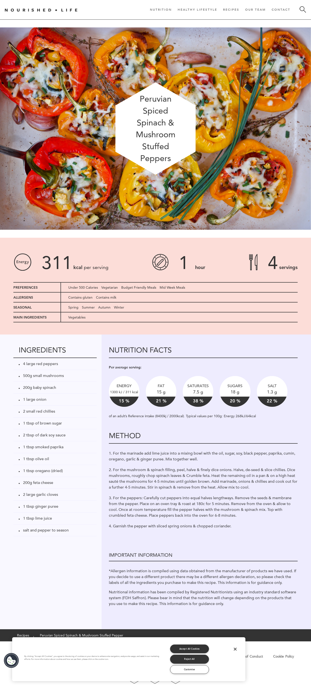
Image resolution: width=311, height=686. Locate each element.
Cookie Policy (283, 656)
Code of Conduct (249, 656)
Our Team (255, 9)
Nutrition (161, 9)
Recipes (231, 9)
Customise (189, 669)
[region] (128, 659)
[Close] (235, 649)
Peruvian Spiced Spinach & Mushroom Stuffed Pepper (81, 635)
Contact (281, 9)
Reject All (189, 659)
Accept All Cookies (189, 648)
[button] (11, 660)
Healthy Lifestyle (197, 9)
